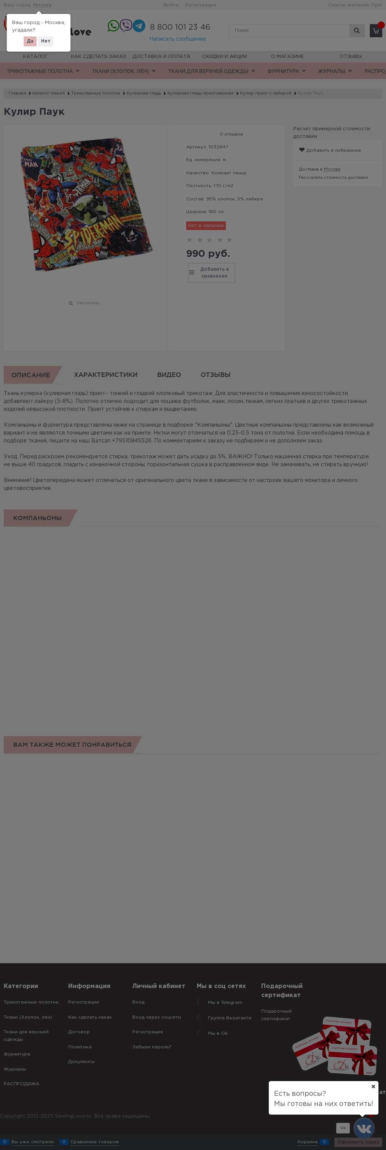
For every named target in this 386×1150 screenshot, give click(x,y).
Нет (46, 41)
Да (30, 41)
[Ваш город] (373, 1086)
